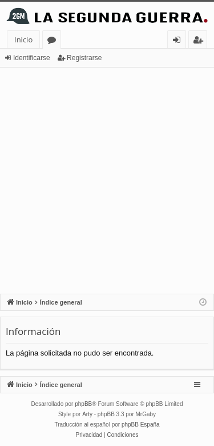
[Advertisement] (107, 180)
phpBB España (141, 424)
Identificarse (31, 58)
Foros (53, 41)
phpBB (83, 404)
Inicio (23, 39)
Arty (87, 414)
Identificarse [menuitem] (179, 41)
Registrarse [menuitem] (200, 41)
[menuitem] (89, 435)
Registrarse (84, 58)
